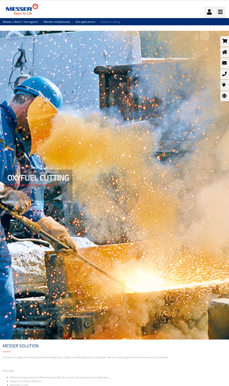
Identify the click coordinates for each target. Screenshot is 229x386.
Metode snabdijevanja (56, 22)
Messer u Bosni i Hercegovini (20, 22)
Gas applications (85, 22)
